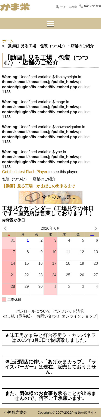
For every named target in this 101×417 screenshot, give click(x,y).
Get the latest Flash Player (24, 172)
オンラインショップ (79, 316)
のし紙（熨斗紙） (18, 316)
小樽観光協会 (15, 412)
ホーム (8, 41)
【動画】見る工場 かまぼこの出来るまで (38, 186)
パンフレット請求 (68, 311)
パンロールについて (33, 311)
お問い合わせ (48, 316)
